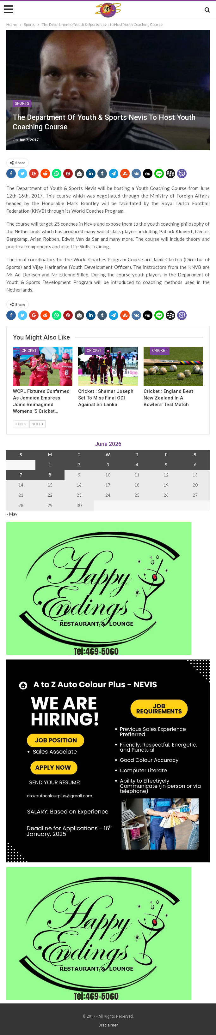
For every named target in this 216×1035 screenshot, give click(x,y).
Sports (22, 103)
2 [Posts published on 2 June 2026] (79, 464)
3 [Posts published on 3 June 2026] (108, 464)
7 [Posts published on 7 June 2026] (21, 474)
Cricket (29, 350)
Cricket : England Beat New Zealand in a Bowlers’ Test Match (168, 397)
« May (11, 514)
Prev (20, 424)
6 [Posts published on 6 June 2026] (195, 464)
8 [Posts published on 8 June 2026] (50, 474)
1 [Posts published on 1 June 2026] (50, 464)
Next (37, 424)
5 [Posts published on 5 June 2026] (166, 464)
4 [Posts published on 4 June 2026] (137, 464)
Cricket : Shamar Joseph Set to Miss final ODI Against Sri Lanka (105, 397)
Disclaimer (108, 1025)
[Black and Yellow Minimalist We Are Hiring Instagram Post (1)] (108, 760)
